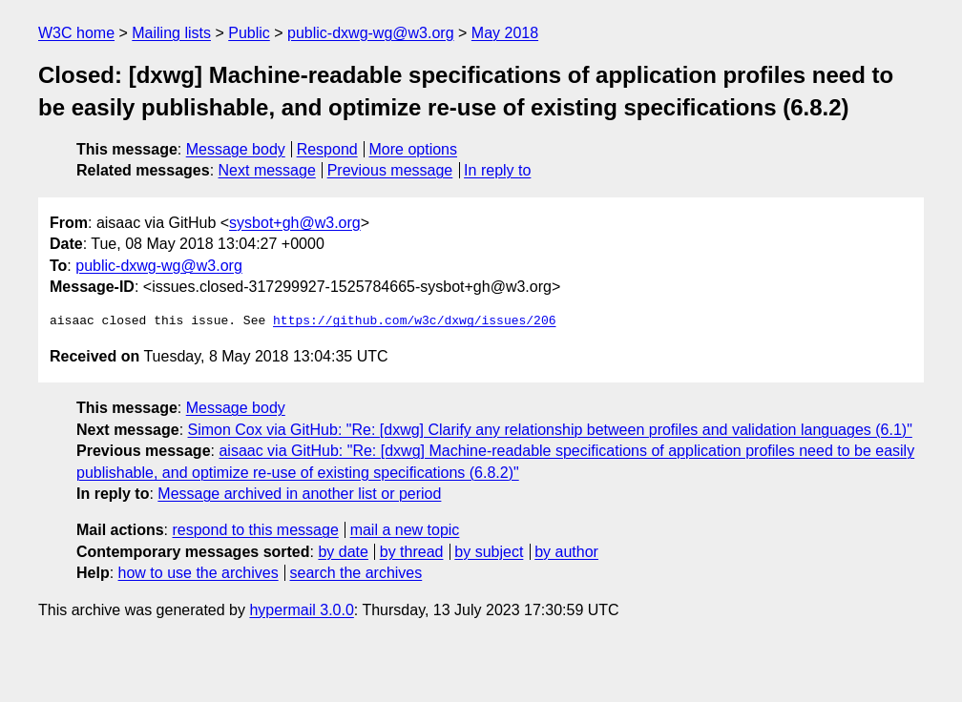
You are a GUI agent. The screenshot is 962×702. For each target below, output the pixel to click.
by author (566, 552)
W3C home (76, 33)
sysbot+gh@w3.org (295, 223)
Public (249, 33)
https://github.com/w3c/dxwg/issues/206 (414, 321)
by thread (412, 552)
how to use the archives (198, 573)
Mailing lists (171, 33)
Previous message (390, 170)
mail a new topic (405, 530)
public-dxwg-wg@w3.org (370, 33)
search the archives (356, 573)
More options (413, 149)
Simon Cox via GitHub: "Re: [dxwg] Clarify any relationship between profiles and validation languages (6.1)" (550, 430)
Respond (327, 149)
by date (342, 552)
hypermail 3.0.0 (301, 610)
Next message (267, 170)
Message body (235, 149)
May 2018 (504, 33)
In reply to (497, 170)
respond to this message (255, 530)
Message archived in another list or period (299, 493)
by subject (488, 552)
